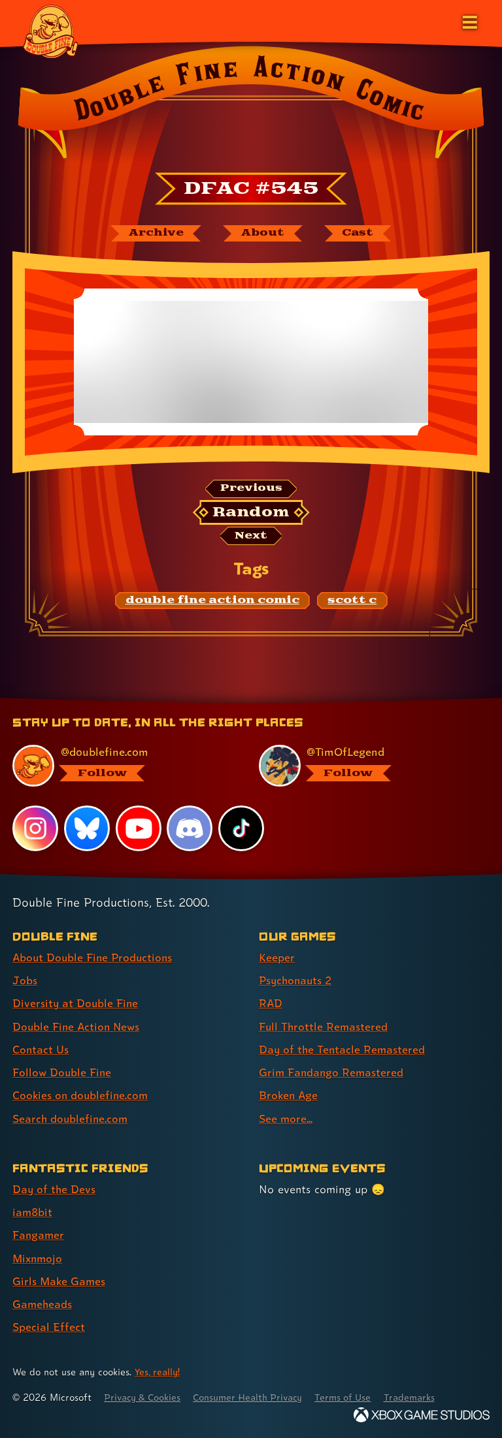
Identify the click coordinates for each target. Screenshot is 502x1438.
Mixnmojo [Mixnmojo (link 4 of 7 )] (38, 1258)
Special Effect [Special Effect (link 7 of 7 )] (48, 1327)
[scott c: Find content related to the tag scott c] (352, 602)
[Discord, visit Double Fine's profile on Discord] (190, 829)
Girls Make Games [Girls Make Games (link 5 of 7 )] (59, 1281)
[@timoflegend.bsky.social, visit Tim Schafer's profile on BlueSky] (366, 768)
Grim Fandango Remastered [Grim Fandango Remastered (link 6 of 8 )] (332, 1073)
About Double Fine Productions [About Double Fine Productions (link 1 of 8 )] (94, 959)
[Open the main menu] (469, 21)
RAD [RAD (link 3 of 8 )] (271, 1005)
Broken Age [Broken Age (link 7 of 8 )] (289, 1096)
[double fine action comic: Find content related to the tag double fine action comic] (212, 602)
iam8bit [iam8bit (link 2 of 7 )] (33, 1212)
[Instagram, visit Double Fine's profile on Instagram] (35, 829)
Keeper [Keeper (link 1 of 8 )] (277, 959)
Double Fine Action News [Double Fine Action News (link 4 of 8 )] (77, 1028)
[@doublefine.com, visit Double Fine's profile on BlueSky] (119, 768)
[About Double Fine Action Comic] (262, 233)
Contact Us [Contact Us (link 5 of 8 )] (40, 1050)
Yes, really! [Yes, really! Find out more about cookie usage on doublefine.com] (158, 1371)
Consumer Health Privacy (255, 1397)
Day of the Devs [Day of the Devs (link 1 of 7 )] (54, 1189)
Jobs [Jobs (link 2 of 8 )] (24, 982)
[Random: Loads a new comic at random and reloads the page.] (251, 513)
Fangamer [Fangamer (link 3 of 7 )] (38, 1235)
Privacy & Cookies (145, 1397)
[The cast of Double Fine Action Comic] (359, 233)
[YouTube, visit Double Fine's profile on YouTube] (138, 829)
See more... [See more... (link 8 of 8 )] (286, 1119)
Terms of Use (354, 1397)
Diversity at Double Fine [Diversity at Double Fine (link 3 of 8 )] (76, 1005)
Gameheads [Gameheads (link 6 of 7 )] (42, 1304)
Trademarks (423, 1397)
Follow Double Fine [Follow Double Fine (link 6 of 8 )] (62, 1073)
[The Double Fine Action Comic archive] (154, 233)
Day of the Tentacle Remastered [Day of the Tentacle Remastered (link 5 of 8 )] (343, 1050)
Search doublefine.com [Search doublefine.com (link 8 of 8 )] (71, 1119)
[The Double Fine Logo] (50, 30)
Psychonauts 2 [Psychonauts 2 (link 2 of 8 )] (297, 982)
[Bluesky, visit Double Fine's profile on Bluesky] (87, 829)
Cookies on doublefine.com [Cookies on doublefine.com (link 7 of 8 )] (81, 1096)
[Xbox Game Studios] (422, 1414)
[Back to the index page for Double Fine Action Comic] (251, 106)
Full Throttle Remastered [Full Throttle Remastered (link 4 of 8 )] (324, 1028)
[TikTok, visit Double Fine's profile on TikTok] (241, 829)
